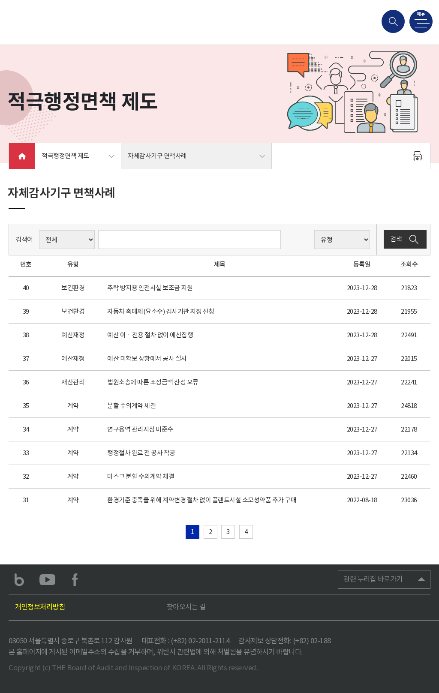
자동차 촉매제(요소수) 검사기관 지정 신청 (160, 311)
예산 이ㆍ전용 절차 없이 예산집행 (150, 335)
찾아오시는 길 (186, 607)
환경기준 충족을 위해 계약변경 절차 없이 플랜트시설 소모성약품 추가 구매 (201, 500)
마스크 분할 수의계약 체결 (140, 476)
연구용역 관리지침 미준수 (140, 429)
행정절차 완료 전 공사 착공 (141, 453)
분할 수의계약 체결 (131, 406)
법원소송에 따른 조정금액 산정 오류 (152, 382)
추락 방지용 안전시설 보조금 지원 (149, 288)
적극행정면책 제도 (65, 156)
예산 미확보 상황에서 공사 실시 (147, 358)
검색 (405, 239)
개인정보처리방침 (40, 607)
